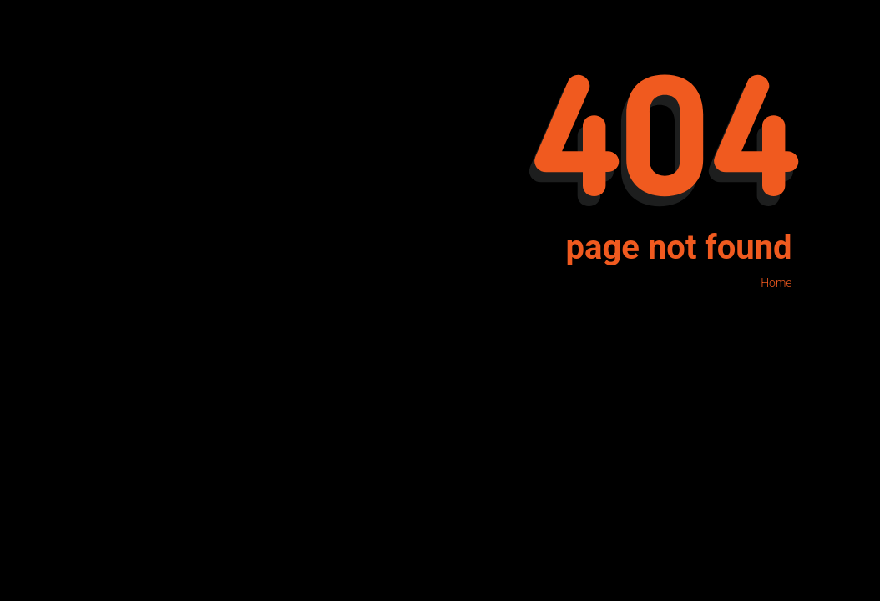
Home (776, 283)
